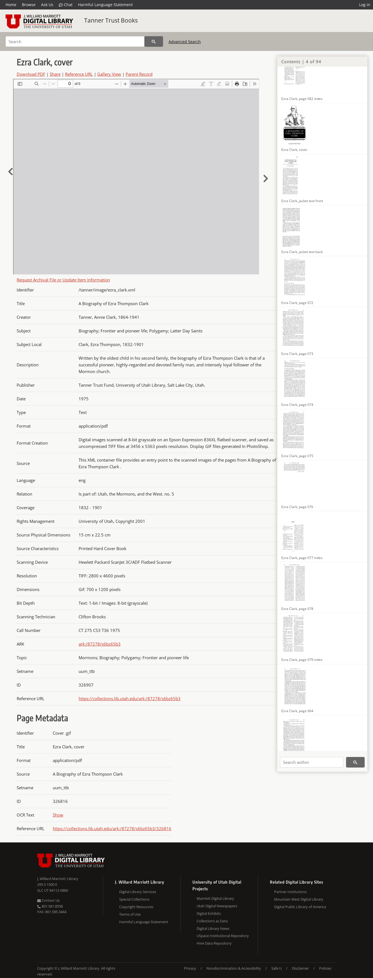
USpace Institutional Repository (223, 935)
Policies (325, 968)
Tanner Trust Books (111, 20)
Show (58, 815)
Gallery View (109, 74)
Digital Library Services (137, 891)
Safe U (276, 968)
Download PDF (31, 74)
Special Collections (134, 899)
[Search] (75, 41)
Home (11, 4)
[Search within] (311, 762)
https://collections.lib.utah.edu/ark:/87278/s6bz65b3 (130, 698)
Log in (364, 4)
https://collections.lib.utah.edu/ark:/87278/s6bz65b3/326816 (112, 828)
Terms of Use (130, 914)
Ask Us (47, 4)
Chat (65, 5)
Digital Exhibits (209, 913)
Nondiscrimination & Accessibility (233, 968)
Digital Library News (213, 928)
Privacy (190, 968)
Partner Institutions (290, 891)
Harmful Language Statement (105, 4)
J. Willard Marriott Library (57, 878)
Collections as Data (212, 920)
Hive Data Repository (214, 943)
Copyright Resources (136, 906)
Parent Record (139, 74)
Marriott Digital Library (215, 898)
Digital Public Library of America (300, 906)
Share (55, 74)
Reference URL (79, 74)
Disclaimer (300, 968)
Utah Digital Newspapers (217, 905)
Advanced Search (185, 41)
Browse (29, 4)
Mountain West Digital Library (298, 899)
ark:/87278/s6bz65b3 (100, 644)
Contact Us (48, 900)
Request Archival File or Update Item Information (63, 280)
